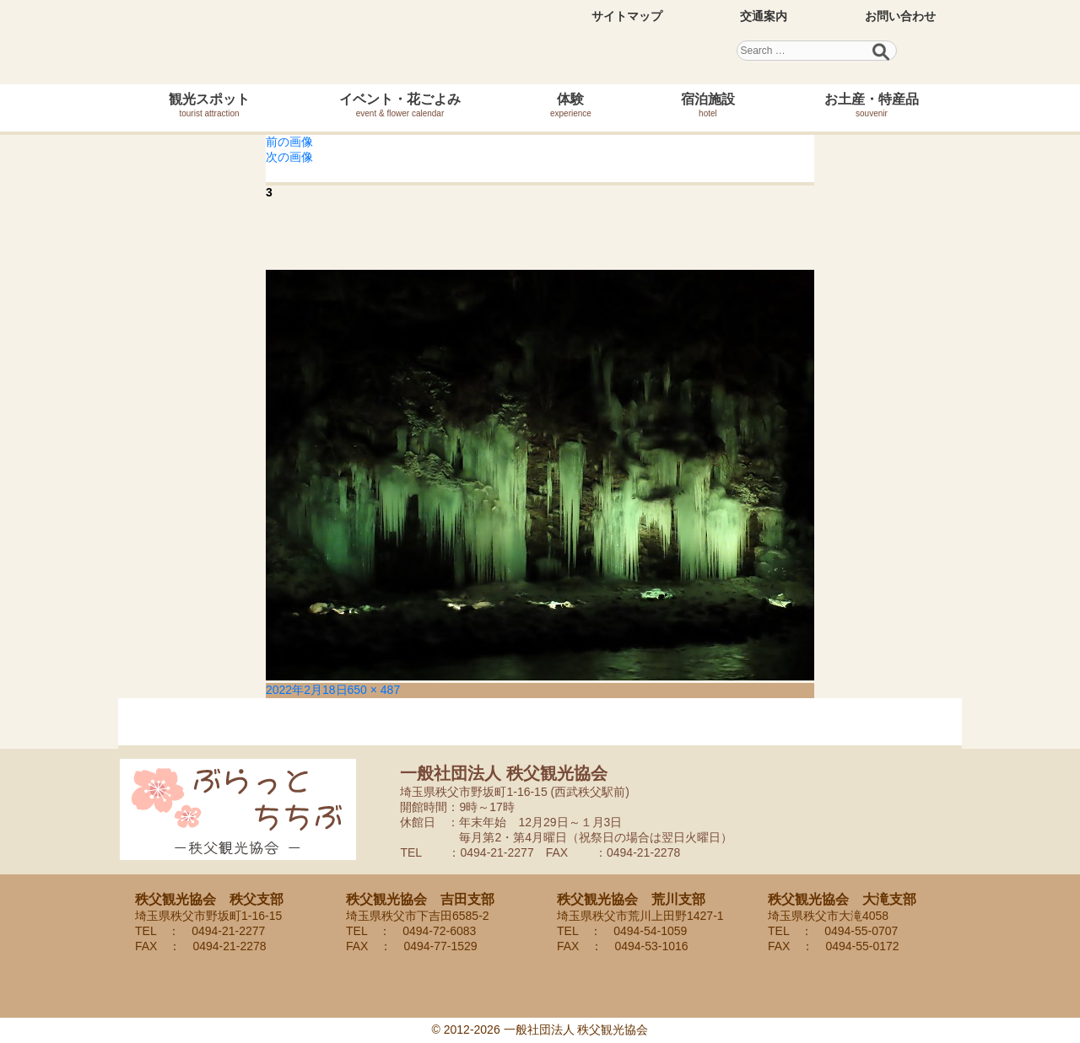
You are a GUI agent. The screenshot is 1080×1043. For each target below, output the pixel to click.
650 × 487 (374, 689)
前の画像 (289, 141)
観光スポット (209, 105)
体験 (570, 105)
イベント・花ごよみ (400, 105)
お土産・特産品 (871, 105)
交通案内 (763, 16)
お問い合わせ (900, 16)
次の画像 (289, 157)
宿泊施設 (708, 105)
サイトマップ (626, 16)
